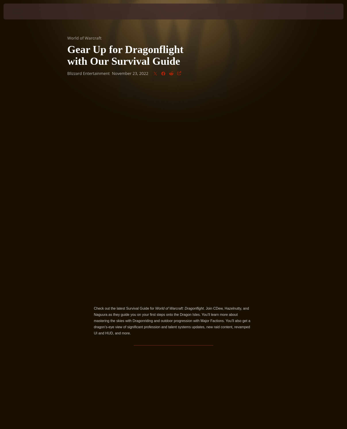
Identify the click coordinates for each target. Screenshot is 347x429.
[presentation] (20, 11)
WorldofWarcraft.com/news (115, 263)
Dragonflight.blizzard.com (174, 256)
